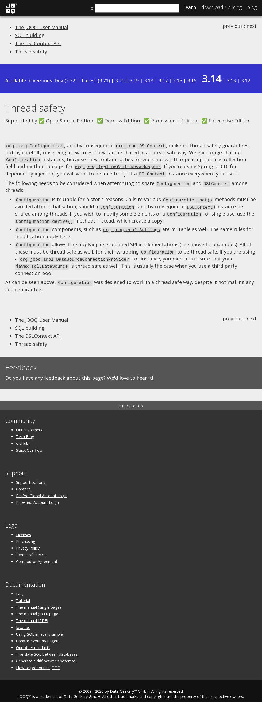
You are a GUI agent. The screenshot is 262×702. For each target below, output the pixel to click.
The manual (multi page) (38, 608)
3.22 (70, 80)
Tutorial (23, 594)
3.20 (119, 80)
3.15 (191, 80)
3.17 (163, 80)
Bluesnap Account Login (37, 496)
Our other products (33, 641)
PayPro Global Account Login (41, 489)
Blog (252, 7)
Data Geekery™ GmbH (129, 685)
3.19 (134, 80)
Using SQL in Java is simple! (40, 628)
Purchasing (25, 535)
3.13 (231, 80)
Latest (89, 80)
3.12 (245, 80)
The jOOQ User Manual (41, 27)
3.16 (177, 80)
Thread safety (31, 51)
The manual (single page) (38, 601)
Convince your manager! (37, 635)
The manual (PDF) (32, 614)
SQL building (29, 35)
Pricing (221, 7)
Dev (59, 80)
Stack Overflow (29, 444)
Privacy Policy (28, 542)
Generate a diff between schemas (46, 655)
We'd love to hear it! (130, 372)
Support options (30, 476)
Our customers (29, 424)
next (251, 26)
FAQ (20, 587)
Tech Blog (25, 430)
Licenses (23, 528)
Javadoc (23, 621)
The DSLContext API (38, 43)
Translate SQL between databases (47, 648)
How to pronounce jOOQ (38, 661)
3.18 (148, 80)
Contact (23, 483)
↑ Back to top (131, 399)
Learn (190, 7)
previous (233, 26)
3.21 (104, 80)
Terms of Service (31, 548)
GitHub (22, 437)
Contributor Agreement (36, 555)
